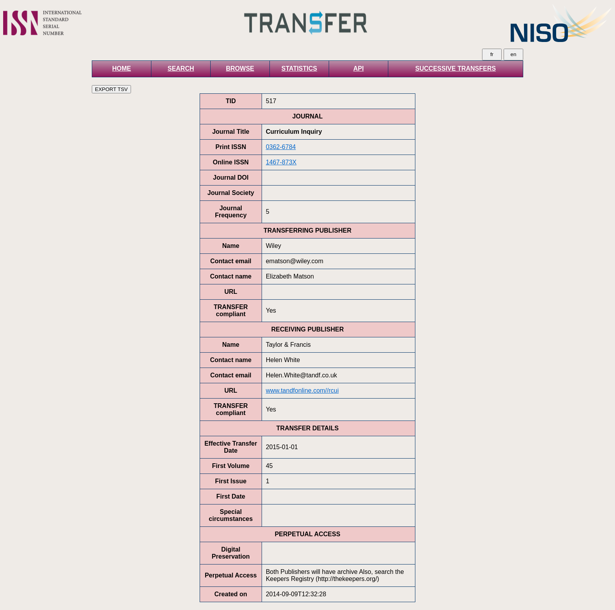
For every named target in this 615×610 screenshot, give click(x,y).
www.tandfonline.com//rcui (302, 390)
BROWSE (240, 68)
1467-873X (281, 162)
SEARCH (180, 68)
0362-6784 (281, 147)
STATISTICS (299, 68)
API (358, 68)
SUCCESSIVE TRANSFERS (455, 68)
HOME (121, 68)
